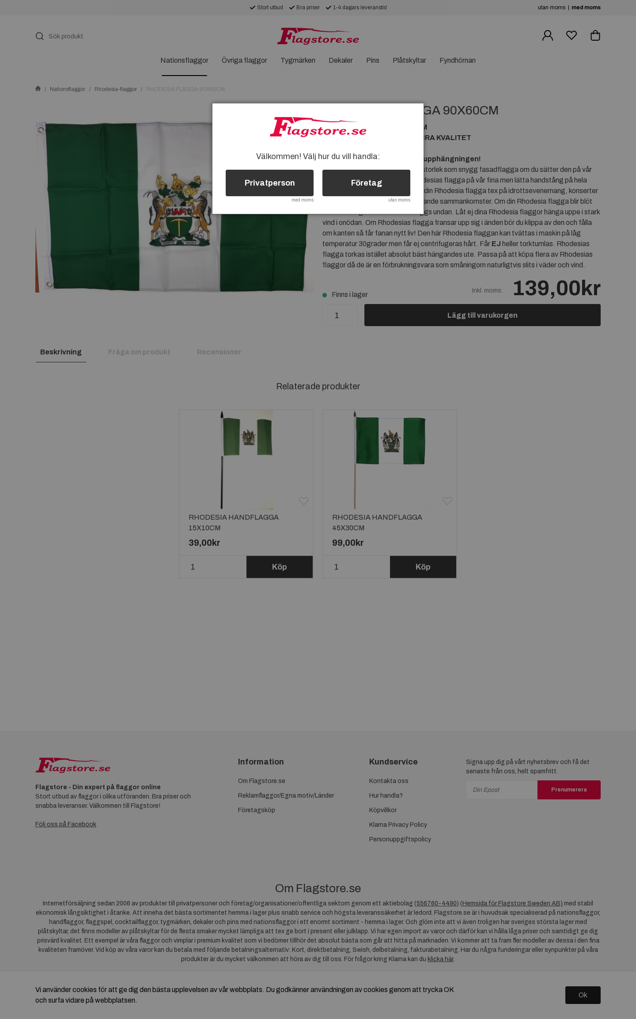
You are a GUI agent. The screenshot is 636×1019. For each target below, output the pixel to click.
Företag (366, 183)
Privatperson (270, 183)
